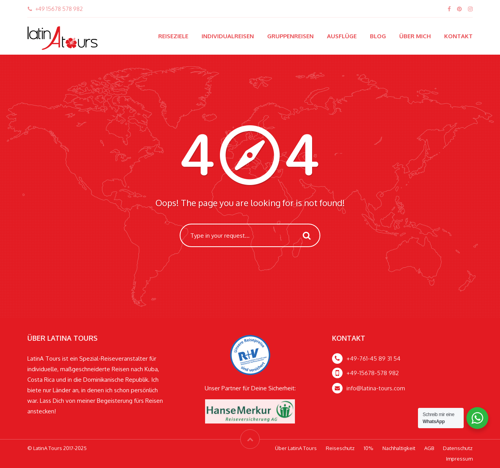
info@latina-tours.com (375, 388)
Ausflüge (342, 36)
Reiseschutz (340, 448)
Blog (378, 36)
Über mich (415, 36)
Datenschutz (458, 448)
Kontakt (458, 36)
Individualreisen (228, 36)
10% (368, 448)
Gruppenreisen (290, 36)
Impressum (459, 459)
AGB (429, 448)
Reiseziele (173, 36)
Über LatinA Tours (296, 448)
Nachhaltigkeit (398, 448)
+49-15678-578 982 (372, 373)
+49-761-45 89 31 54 (373, 358)
